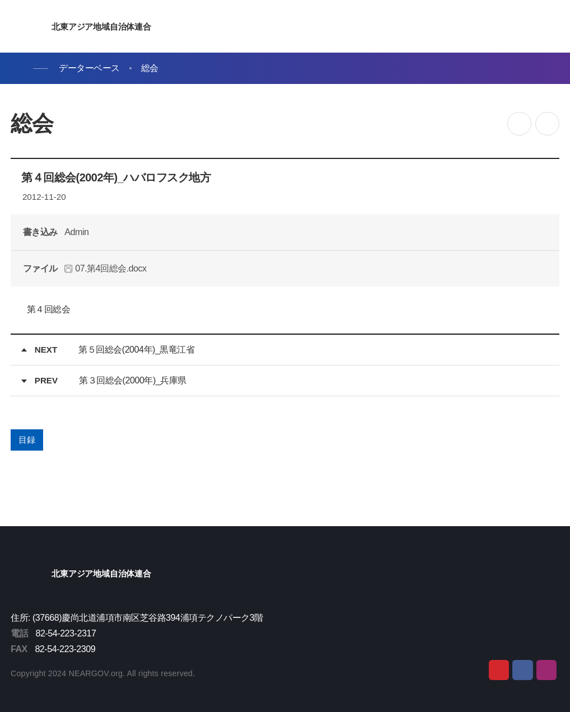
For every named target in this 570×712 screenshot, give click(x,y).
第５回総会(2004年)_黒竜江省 (136, 349)
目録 (26, 439)
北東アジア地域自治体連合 (100, 26)
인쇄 (547, 124)
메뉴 (550, 27)
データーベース (89, 68)
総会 (149, 68)
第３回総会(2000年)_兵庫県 (132, 380)
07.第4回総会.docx (105, 268)
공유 (519, 124)
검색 (524, 27)
